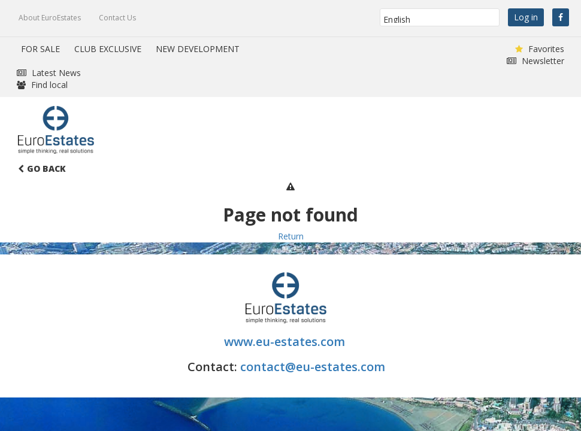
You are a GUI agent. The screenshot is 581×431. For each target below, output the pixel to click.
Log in (526, 17)
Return (291, 236)
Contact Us (117, 18)
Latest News (49, 72)
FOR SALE (40, 48)
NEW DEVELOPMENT (198, 48)
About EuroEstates (50, 18)
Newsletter (535, 60)
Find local (42, 84)
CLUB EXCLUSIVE (107, 48)
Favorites (539, 48)
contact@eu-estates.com (312, 367)
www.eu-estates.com (286, 341)
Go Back (42, 168)
